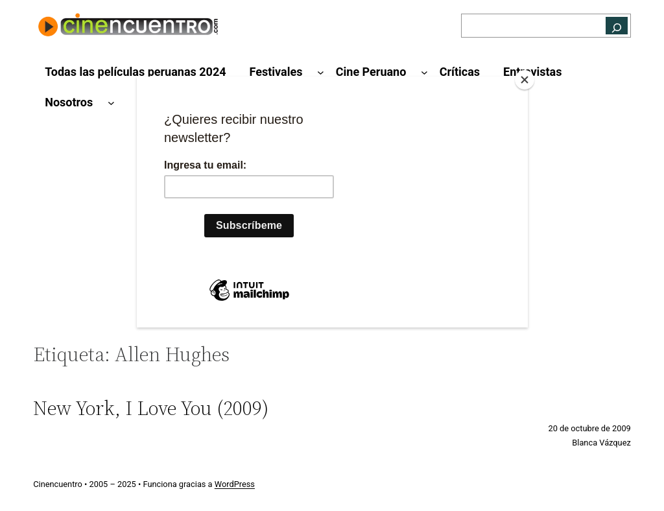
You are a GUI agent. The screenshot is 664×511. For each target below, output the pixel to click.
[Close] (524, 79)
